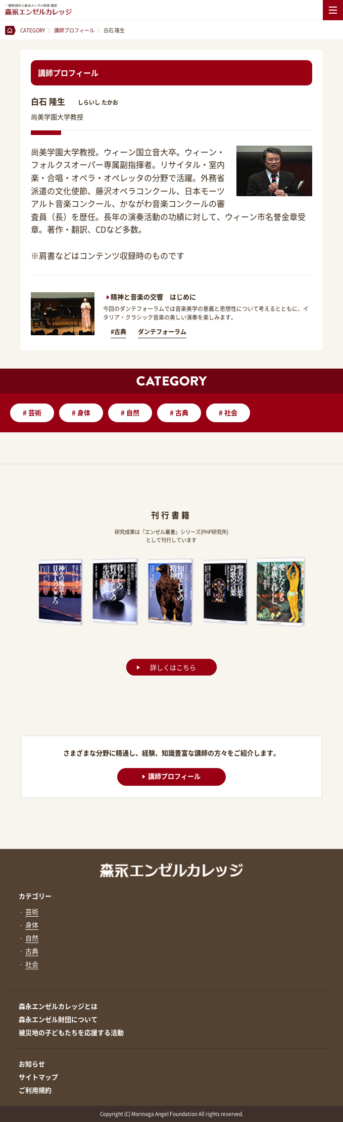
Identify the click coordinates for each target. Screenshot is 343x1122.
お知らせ (32, 1063)
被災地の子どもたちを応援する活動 (71, 1032)
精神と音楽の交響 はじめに (153, 296)
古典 (179, 412)
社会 (228, 412)
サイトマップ (38, 1077)
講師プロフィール (171, 776)
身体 (81, 412)
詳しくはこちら (173, 667)
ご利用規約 (35, 1090)
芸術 (32, 412)
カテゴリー (35, 896)
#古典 (118, 331)
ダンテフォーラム (162, 331)
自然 (130, 412)
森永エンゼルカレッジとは (58, 1006)
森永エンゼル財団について (58, 1019)
